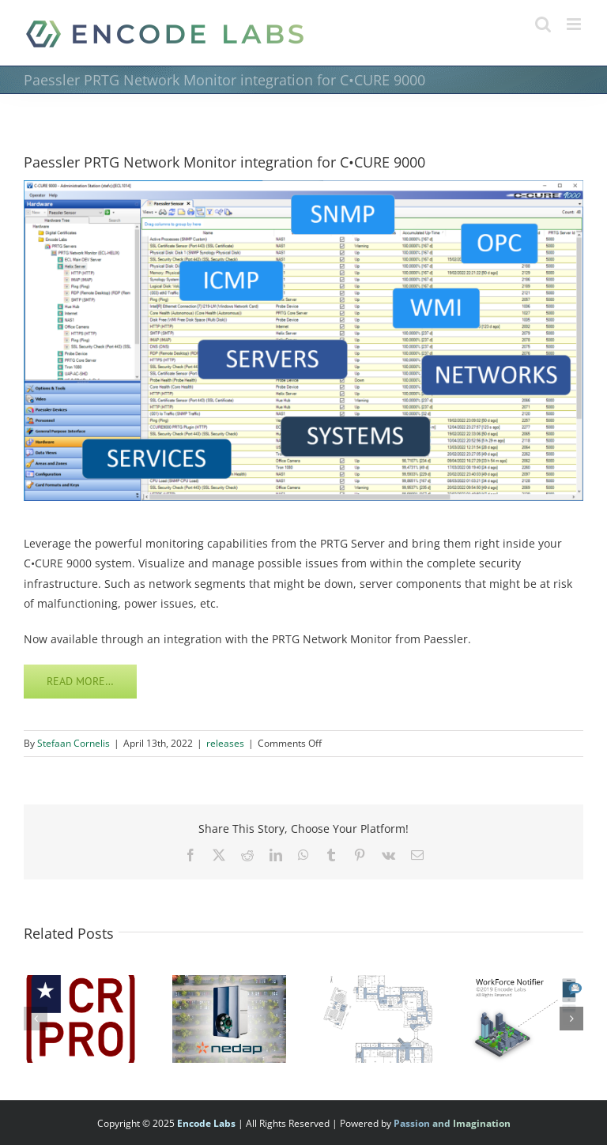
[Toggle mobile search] (543, 24)
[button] (35, 1018)
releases (225, 743)
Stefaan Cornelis (73, 743)
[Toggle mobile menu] (575, 24)
